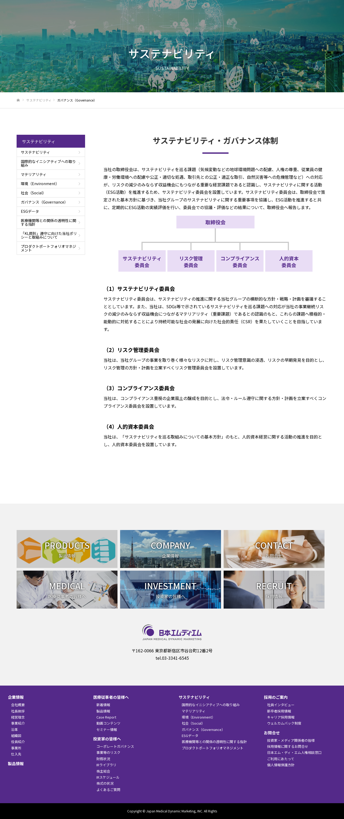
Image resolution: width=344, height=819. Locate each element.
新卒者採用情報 (279, 711)
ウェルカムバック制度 (284, 723)
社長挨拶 (18, 711)
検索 (325, 5)
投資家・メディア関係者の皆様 (291, 740)
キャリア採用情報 (280, 717)
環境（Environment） (40, 183)
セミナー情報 (106, 729)
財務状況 (103, 758)
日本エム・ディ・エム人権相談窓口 (294, 752)
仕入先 (16, 754)
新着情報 (186, 17)
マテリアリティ (33, 174)
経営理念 (18, 717)
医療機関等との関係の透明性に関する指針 (48, 222)
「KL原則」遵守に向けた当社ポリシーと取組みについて (49, 235)
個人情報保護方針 (280, 764)
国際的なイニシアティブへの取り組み (48, 163)
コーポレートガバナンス (115, 746)
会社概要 (18, 704)
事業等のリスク (108, 752)
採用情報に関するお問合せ (287, 746)
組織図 (16, 735)
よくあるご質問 (108, 789)
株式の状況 (105, 783)
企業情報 (149, 17)
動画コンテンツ (108, 723)
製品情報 (167, 17)
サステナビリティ (278, 17)
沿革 (14, 729)
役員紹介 (18, 741)
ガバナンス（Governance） (44, 202)
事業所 (16, 747)
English (255, 5)
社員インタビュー (280, 704)
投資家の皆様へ (247, 17)
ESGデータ (30, 211)
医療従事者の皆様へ (213, 17)
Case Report (106, 717)
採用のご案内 (307, 17)
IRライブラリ (106, 764)
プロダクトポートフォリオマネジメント (48, 248)
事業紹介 (18, 723)
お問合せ (329, 17)
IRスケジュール (108, 777)
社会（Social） (33, 192)
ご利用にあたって (280, 758)
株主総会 (103, 771)
